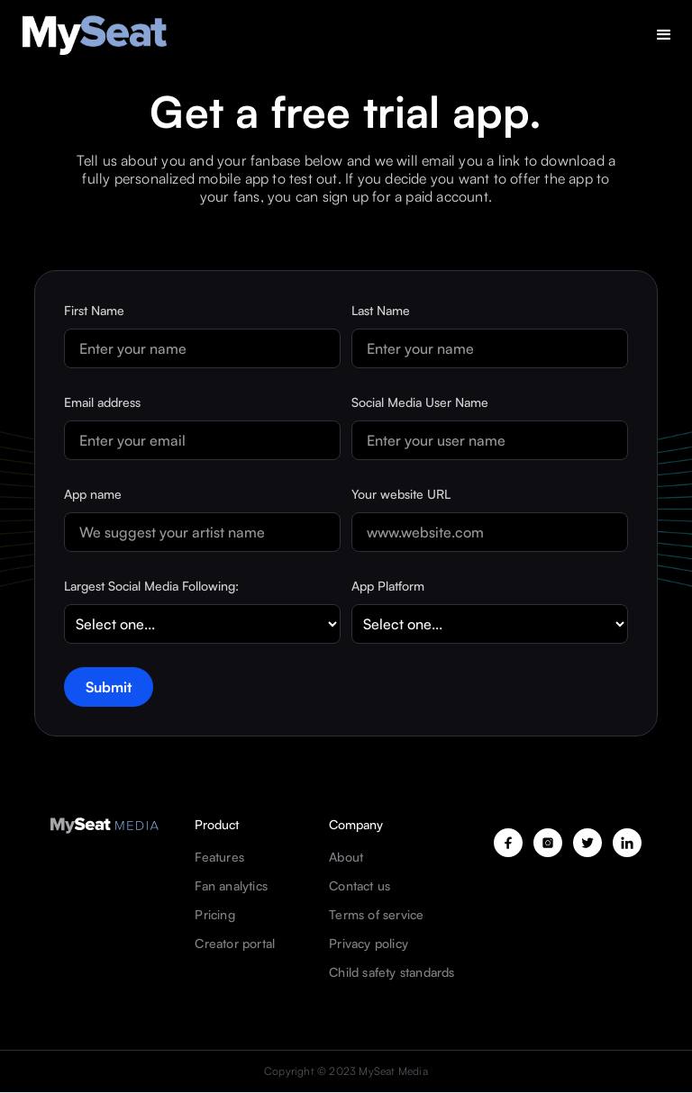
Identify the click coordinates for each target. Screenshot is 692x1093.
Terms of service (376, 915)
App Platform (387, 585)
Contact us (359, 886)
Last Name (380, 310)
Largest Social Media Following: (151, 585)
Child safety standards (391, 972)
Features (219, 857)
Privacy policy (368, 943)
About (346, 857)
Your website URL (401, 493)
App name (93, 493)
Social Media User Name (419, 402)
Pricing (214, 915)
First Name (94, 310)
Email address (102, 402)
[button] (664, 35)
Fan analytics (231, 886)
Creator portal (235, 943)
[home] (95, 35)
